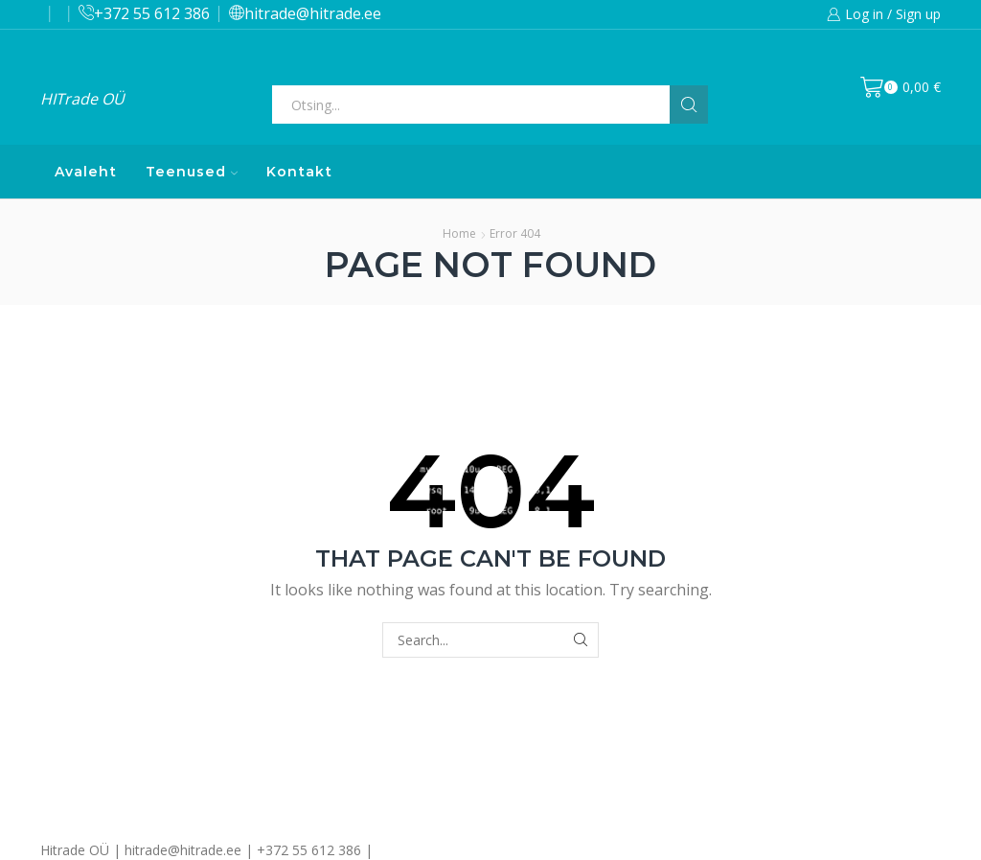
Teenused (192, 171)
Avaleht (86, 171)
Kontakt (299, 171)
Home (459, 233)
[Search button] (689, 104)
